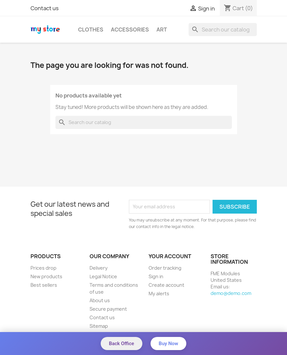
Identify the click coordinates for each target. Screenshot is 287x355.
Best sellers (44, 285)
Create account (166, 285)
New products (46, 276)
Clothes (90, 29)
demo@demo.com (231, 293)
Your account (170, 256)
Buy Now (168, 343)
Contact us (45, 8)
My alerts (159, 293)
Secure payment (108, 309)
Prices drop (43, 268)
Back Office (121, 343)
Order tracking (165, 268)
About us (100, 300)
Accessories (130, 29)
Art (161, 29)
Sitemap (99, 326)
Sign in (156, 276)
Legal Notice (103, 276)
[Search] (223, 29)
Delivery (99, 268)
